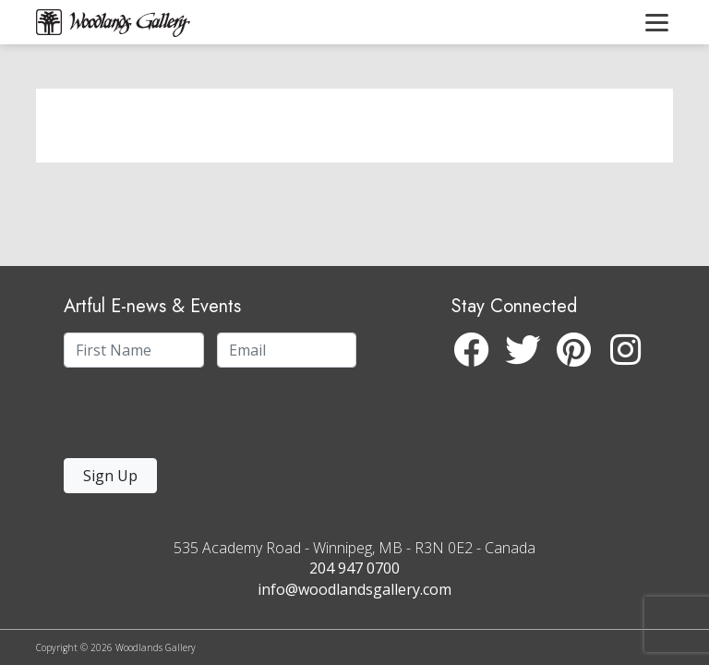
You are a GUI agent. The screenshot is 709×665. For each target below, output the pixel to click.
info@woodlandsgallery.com (354, 589)
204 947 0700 (354, 568)
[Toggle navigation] (657, 22)
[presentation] (177, 418)
